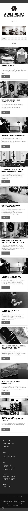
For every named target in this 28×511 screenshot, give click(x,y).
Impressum (8, 496)
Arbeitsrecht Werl (5, 500)
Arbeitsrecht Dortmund (12, 501)
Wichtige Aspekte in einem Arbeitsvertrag (10, 382)
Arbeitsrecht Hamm (15, 500)
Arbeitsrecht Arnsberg (17, 503)
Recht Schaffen (14, 14)
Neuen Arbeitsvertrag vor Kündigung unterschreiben (11, 277)
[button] (2, 508)
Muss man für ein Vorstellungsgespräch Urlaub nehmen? (12, 418)
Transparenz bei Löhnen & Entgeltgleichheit (10, 100)
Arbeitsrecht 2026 (7, 66)
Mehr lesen (5, 76)
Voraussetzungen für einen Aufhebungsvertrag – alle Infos (12, 241)
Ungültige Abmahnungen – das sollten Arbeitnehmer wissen (12, 170)
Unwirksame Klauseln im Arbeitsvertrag (10, 311)
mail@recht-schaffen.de (8, 486)
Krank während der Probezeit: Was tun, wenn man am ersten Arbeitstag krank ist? (13, 347)
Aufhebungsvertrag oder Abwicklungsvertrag (10, 206)
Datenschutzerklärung (17, 496)
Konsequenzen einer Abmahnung (13, 135)
